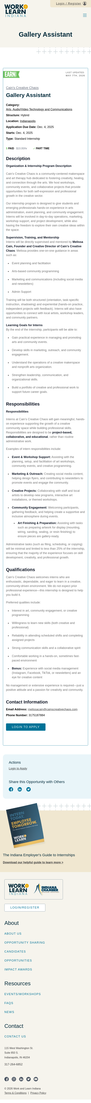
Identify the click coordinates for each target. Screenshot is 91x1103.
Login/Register (24, 907)
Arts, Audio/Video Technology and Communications (39, 109)
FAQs (8, 1003)
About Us (13, 933)
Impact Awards (18, 969)
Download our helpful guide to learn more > (33, 862)
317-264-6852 (13, 1064)
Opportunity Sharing (24, 942)
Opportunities (18, 960)
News (9, 1012)
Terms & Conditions (15, 1093)
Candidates (15, 951)
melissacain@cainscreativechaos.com (52, 709)
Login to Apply (26, 727)
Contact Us (15, 1036)
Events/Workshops (22, 994)
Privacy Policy (38, 1093)
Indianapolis (28, 121)
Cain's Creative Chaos (22, 87)
